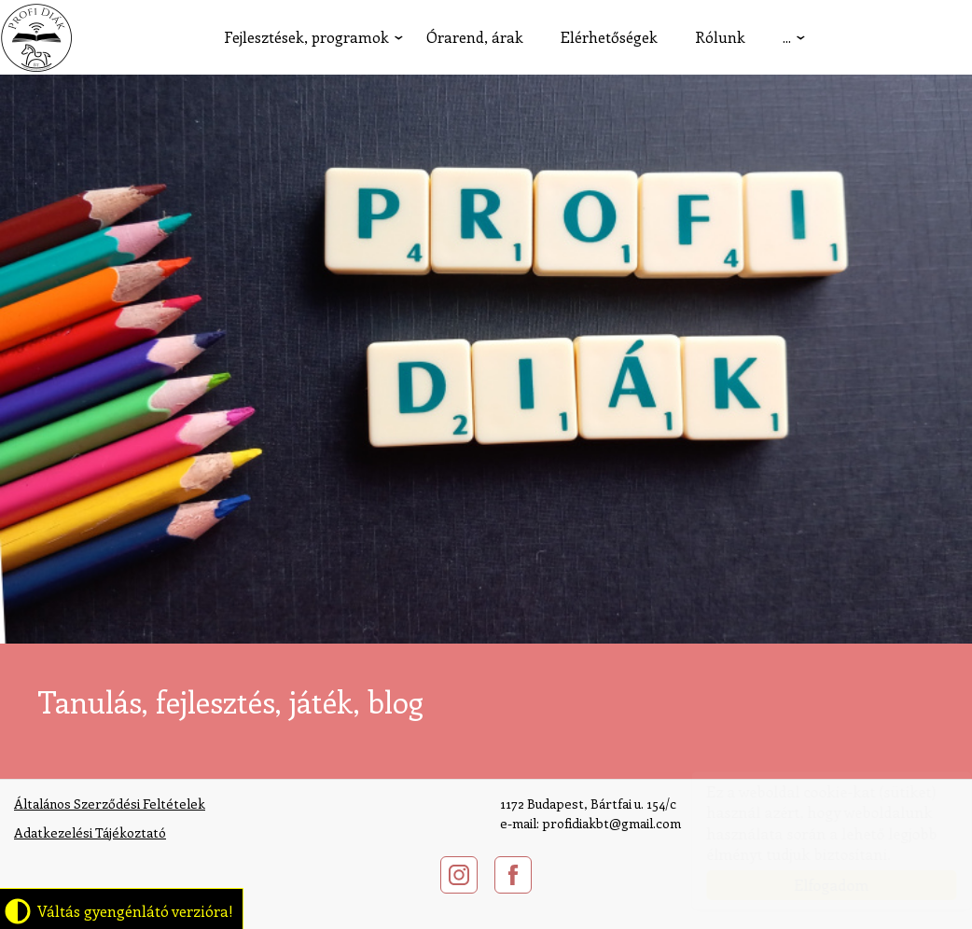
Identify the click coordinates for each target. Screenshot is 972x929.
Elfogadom (813, 884)
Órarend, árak (474, 37)
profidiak (36, 37)
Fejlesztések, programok (306, 37)
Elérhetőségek (609, 37)
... (787, 37)
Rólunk (720, 37)
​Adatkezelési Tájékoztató (90, 832)
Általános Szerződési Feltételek (109, 803)
